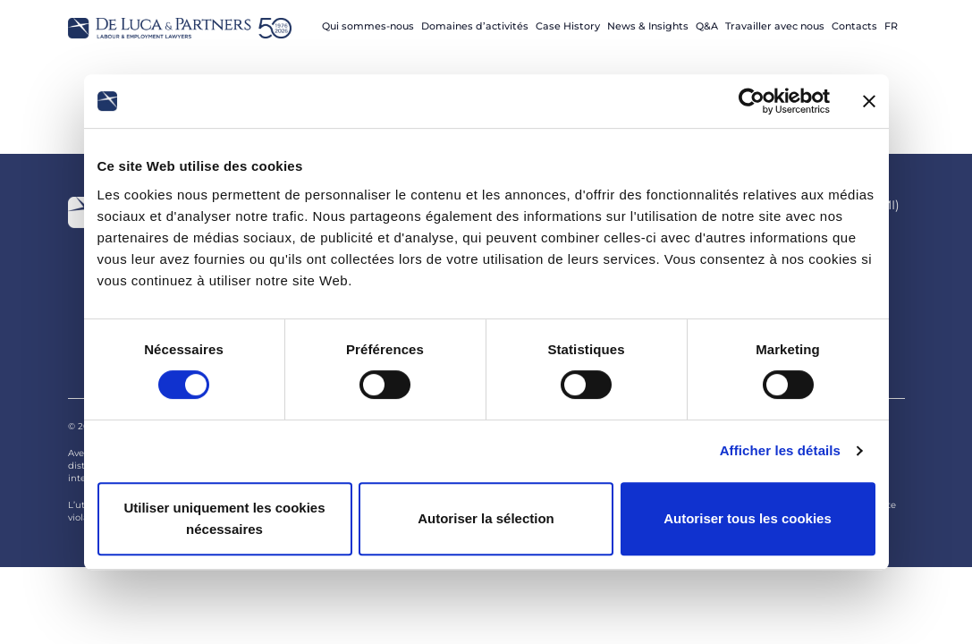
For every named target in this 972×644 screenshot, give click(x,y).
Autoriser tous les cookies (747, 518)
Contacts (854, 26)
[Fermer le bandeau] (869, 101)
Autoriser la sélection (486, 518)
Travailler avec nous (774, 26)
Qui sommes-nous (368, 26)
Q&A (707, 26)
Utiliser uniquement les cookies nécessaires (224, 518)
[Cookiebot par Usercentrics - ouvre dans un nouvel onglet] (751, 101)
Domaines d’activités (474, 26)
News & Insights (648, 26)
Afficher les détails (780, 450)
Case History (568, 26)
